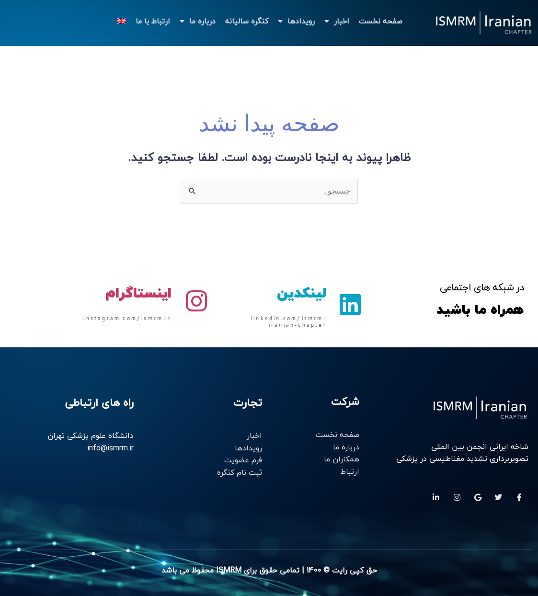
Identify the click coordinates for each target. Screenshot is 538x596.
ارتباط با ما (153, 21)
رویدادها (296, 21)
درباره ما (198, 21)
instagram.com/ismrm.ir (127, 318)
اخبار (336, 21)
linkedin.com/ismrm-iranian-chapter (289, 321)
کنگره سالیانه (246, 21)
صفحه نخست (380, 21)
